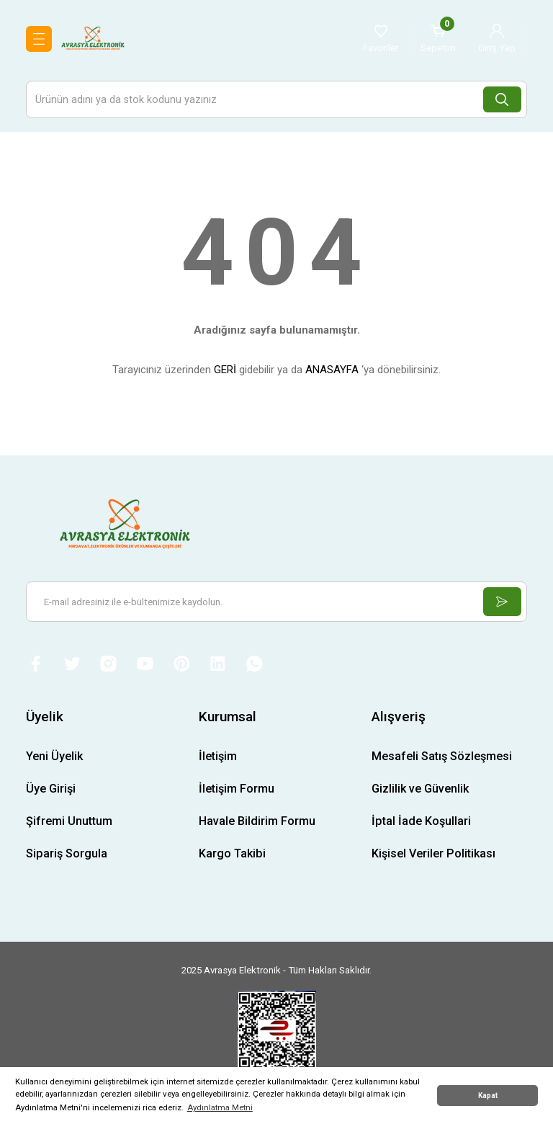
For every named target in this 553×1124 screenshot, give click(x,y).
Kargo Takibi (232, 855)
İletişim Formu (236, 789)
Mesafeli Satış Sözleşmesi (442, 757)
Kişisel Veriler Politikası (433, 855)
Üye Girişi (51, 789)
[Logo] (92, 38)
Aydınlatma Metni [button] (220, 1107)
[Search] (276, 99)
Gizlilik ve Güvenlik (420, 789)
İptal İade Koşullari (421, 822)
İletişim (218, 757)
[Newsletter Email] (276, 601)
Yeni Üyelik (54, 757)
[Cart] (438, 39)
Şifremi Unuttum (69, 822)
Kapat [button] (488, 1095)
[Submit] (501, 601)
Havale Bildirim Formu (257, 822)
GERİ (225, 369)
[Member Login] (497, 39)
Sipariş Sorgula (66, 855)
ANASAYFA (332, 369)
